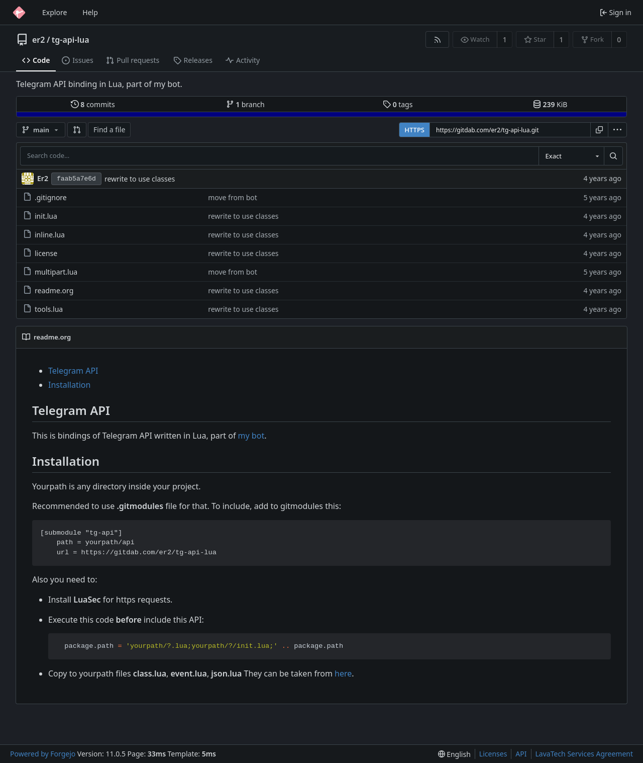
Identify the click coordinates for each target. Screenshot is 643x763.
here (343, 673)
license (40, 253)
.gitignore (45, 197)
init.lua (40, 216)
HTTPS (414, 129)
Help (90, 12)
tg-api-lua (70, 40)
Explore (54, 12)
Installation (69, 384)
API (520, 753)
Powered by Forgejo (42, 753)
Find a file (109, 129)
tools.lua (43, 309)
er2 (38, 40)
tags (397, 104)
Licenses (493, 753)
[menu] (617, 129)
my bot (251, 435)
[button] (76, 129)
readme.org (48, 290)
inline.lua (44, 234)
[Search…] (613, 155)
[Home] (19, 13)
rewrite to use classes (139, 179)
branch (245, 104)
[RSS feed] (437, 39)
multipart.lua (50, 272)
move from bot (232, 197)
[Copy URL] (599, 129)
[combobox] (571, 155)
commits (93, 104)
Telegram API (73, 370)
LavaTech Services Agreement (584, 753)
